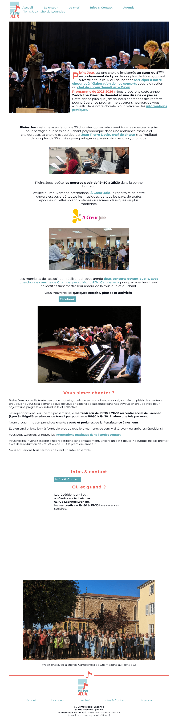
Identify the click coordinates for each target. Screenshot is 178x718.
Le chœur (51, 7)
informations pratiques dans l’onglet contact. (88, 434)
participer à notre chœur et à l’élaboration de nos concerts (117, 81)
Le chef (74, 7)
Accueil (27, 7)
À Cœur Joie (100, 193)
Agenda (129, 7)
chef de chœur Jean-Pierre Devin (103, 87)
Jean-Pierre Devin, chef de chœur (108, 134)
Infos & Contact (101, 7)
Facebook (67, 299)
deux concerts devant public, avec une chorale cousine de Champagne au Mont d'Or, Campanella (88, 280)
